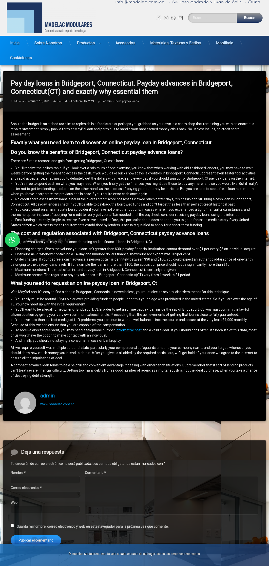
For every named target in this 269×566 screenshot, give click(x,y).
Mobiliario (224, 41)
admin (107, 91)
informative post (129, 320)
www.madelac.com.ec (57, 394)
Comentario (95, 520)
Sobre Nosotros (48, 41)
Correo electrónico (26, 535)
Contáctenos (21, 56)
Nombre (18, 520)
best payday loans (127, 91)
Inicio (14, 41)
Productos (86, 41)
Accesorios (125, 41)
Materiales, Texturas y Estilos (175, 41)
